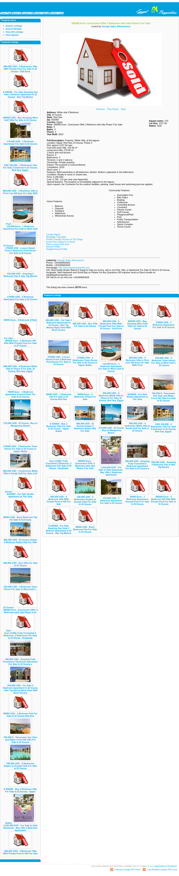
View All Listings (14, 32)
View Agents (12, 35)
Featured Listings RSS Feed (127, 869)
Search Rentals (13, 29)
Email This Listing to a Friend (60, 242)
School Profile (53, 246)
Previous (100, 109)
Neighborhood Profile (56, 249)
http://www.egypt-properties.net (73, 267)
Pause (115, 109)
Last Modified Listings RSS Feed (162, 869)
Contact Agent (53, 234)
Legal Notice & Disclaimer (165, 866)
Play (109, 109)
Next (123, 109)
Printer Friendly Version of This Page (64, 239)
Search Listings (13, 26)
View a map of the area (57, 244)
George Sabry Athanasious (116, 26)
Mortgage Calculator (56, 237)
